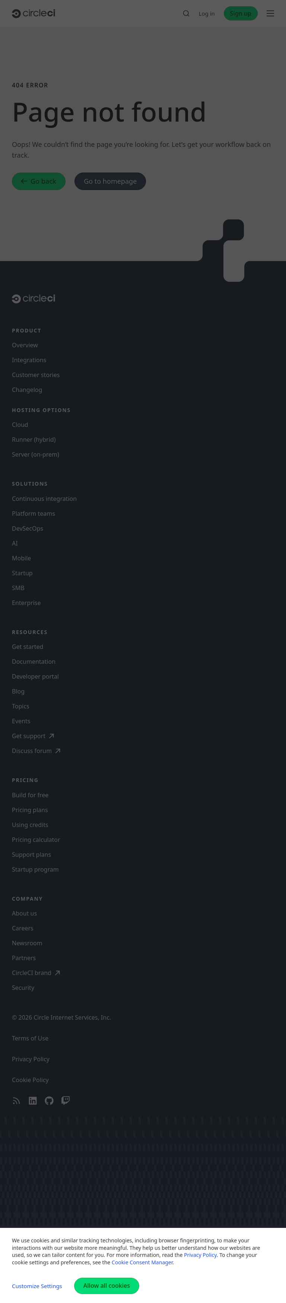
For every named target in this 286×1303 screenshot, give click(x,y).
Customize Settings (37, 1286)
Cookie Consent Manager (142, 1262)
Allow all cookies (106, 1285)
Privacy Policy (200, 1254)
